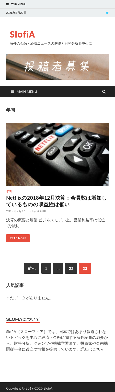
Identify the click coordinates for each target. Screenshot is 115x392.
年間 (9, 191)
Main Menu (27, 91)
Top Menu (18, 4)
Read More (18, 238)
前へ (31, 268)
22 (71, 268)
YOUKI (41, 211)
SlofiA (22, 34)
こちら (98, 349)
